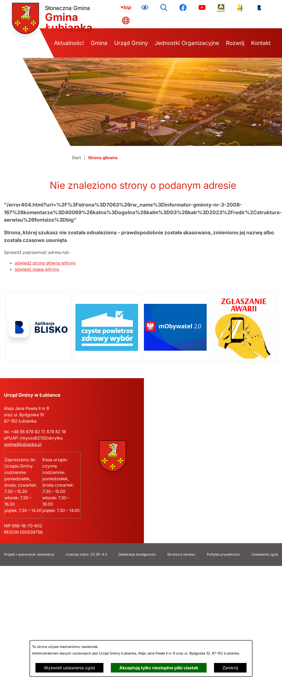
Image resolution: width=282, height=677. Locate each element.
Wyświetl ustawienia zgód (69, 667)
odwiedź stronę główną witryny (45, 263)
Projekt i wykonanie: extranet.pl (29, 554)
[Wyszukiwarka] (164, 7)
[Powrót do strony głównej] (76, 157)
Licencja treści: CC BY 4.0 (86, 554)
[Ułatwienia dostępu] (145, 7)
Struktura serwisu (181, 554)
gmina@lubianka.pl (23, 444)
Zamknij (230, 667)
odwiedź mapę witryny (37, 269)
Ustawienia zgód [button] (264, 554)
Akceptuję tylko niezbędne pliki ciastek (158, 667)
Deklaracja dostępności (137, 554)
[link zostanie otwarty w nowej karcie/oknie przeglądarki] (126, 7)
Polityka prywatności (223, 554)
